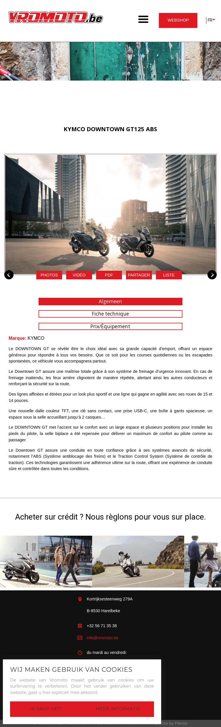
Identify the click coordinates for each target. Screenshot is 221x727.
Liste (169, 275)
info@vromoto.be (103, 638)
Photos (49, 275)
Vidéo (79, 275)
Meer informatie (118, 708)
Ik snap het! (46, 708)
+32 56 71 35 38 (102, 625)
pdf (109, 275)
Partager (139, 275)
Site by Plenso (174, 723)
